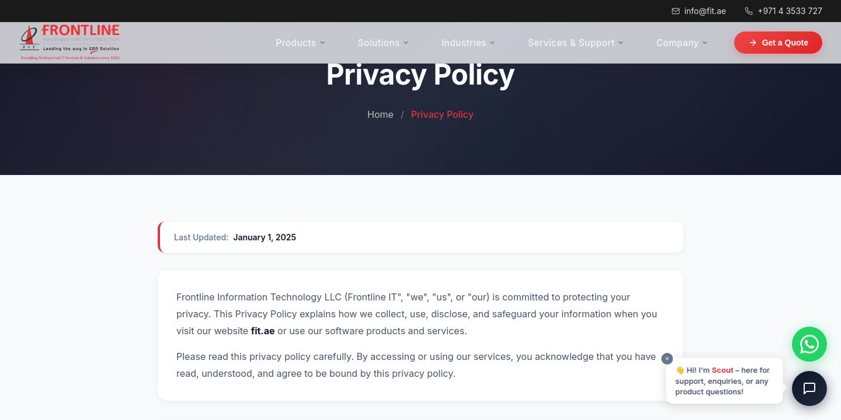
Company (694, 42)
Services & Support (610, 42)
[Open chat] (809, 388)
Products (404, 42)
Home (380, 114)
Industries (526, 42)
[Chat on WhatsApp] (809, 344)
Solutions (463, 42)
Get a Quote (778, 42)
